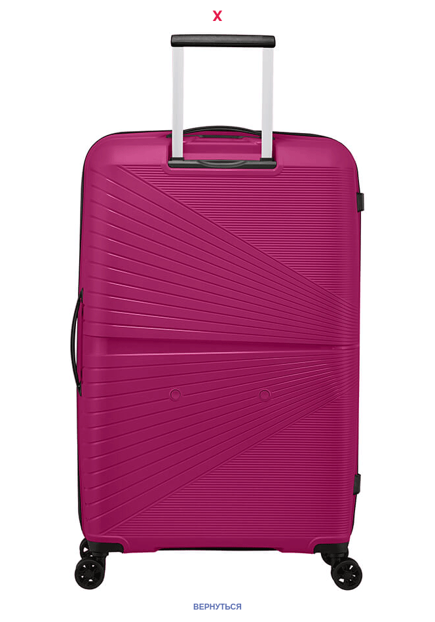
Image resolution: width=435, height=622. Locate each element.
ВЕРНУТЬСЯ (217, 607)
